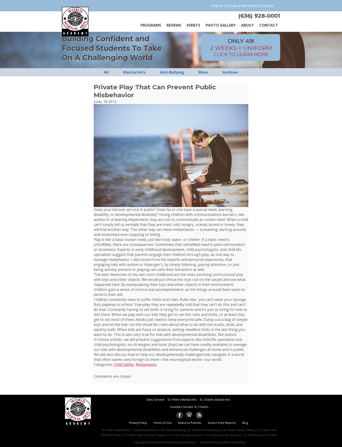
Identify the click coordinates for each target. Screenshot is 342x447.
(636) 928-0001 (259, 15)
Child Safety (124, 364)
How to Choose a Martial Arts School (242, 5)
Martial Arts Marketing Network (175, 442)
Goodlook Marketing (231, 442)
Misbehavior (146, 364)
